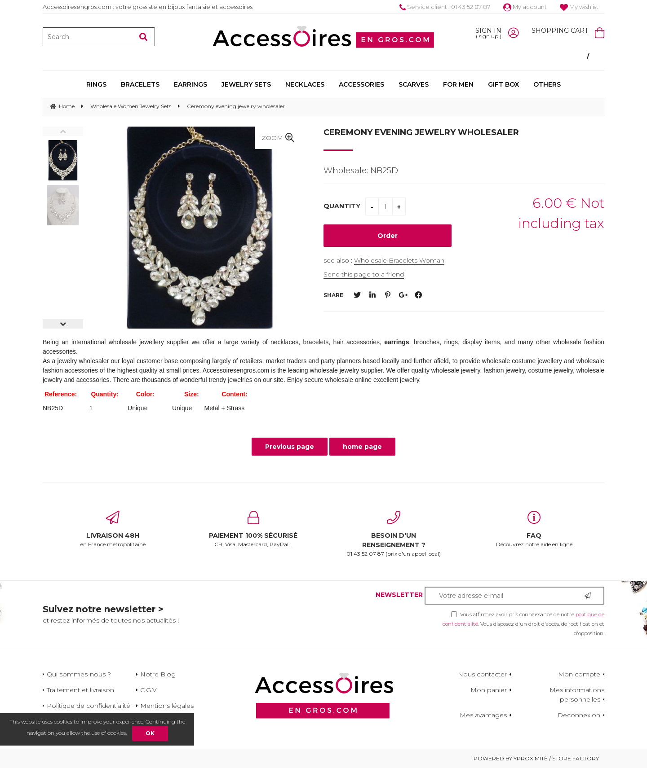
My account (525, 6)
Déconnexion (579, 715)
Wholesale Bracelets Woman (399, 260)
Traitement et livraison (80, 690)
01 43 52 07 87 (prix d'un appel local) (394, 534)
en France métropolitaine (113, 529)
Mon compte (579, 674)
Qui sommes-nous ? (79, 674)
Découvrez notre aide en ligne (534, 529)
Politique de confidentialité (88, 706)
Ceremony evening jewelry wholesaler (421, 132)
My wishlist (579, 6)
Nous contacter (482, 674)
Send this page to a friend (364, 274)
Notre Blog (158, 674)
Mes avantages (483, 715)
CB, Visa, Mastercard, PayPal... (253, 529)
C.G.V (148, 690)
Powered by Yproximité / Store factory (536, 758)
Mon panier (488, 690)
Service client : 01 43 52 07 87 (444, 6)
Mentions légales (167, 706)
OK (150, 733)
